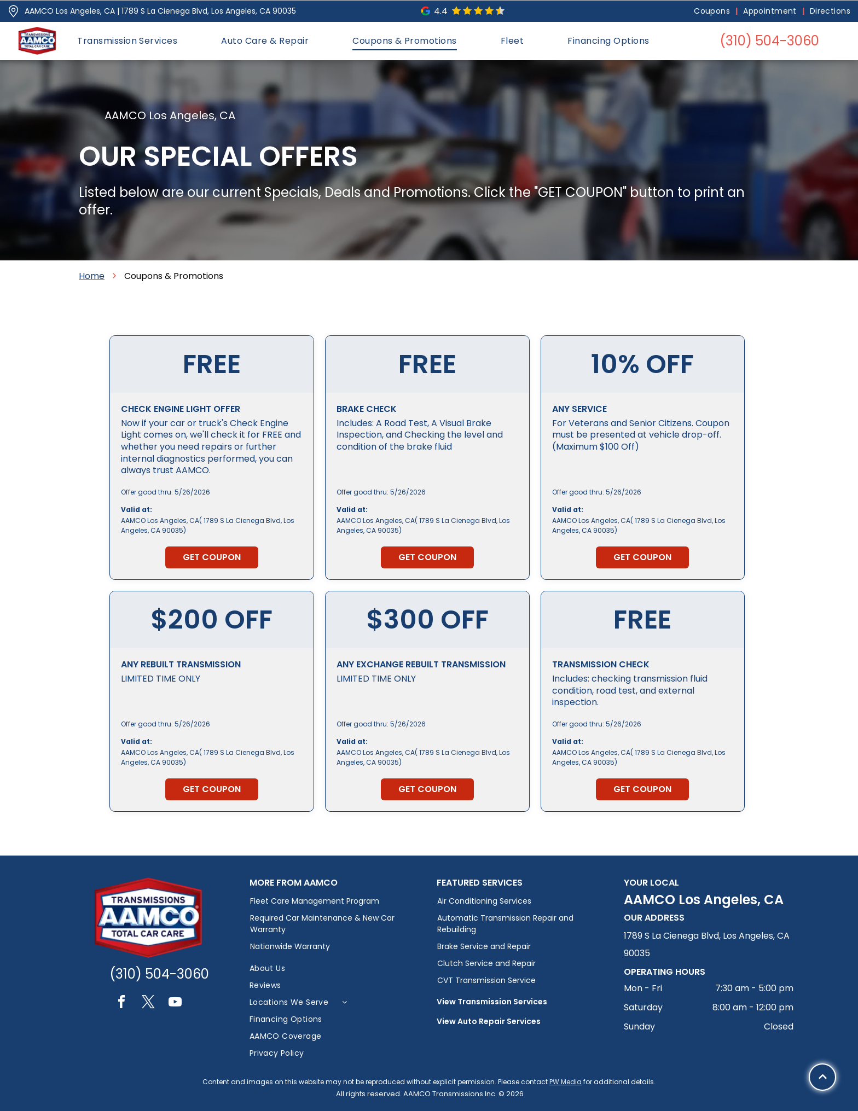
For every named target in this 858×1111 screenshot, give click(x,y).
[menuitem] (713, 11)
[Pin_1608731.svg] (13, 11)
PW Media (565, 1081)
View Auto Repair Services (489, 1021)
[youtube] (175, 1003)
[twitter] (148, 1003)
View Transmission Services (492, 1001)
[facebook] (121, 1003)
